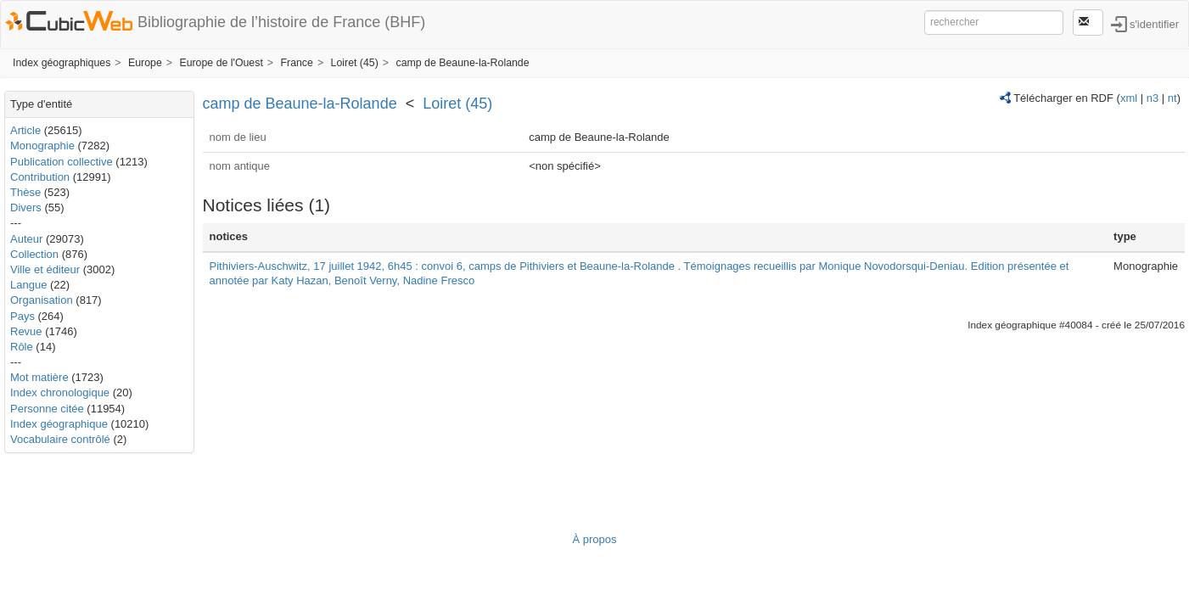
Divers (26, 207)
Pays (22, 316)
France (296, 63)
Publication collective (61, 161)
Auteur (26, 239)
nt (1172, 98)
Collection (34, 254)
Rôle (21, 346)
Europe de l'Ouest (220, 63)
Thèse (25, 192)
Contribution (40, 177)
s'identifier (1154, 23)
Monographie (42, 145)
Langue (28, 284)
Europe (145, 63)
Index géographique (59, 424)
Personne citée (47, 408)
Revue (26, 331)
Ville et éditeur (46, 269)
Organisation (41, 300)
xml (1128, 98)
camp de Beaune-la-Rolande (462, 63)
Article (25, 130)
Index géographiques (61, 63)
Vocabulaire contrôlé (60, 439)
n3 (1152, 98)
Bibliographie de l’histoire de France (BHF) (281, 22)
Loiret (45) (355, 63)
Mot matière (39, 377)
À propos (594, 539)
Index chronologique (59, 392)
